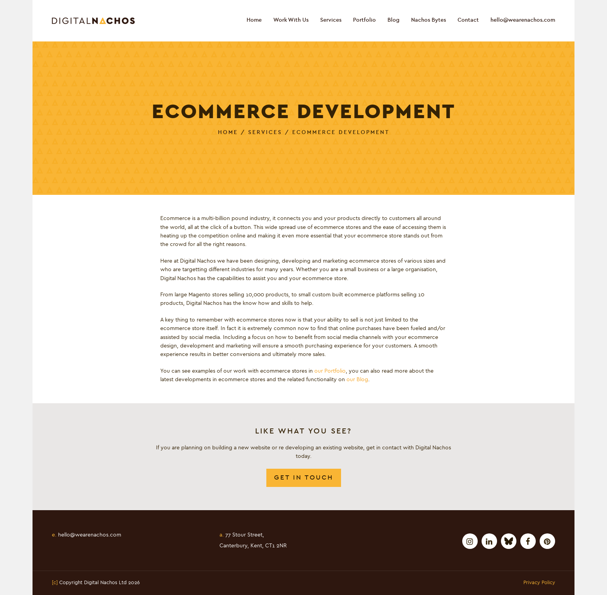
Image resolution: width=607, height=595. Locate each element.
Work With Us (291, 20)
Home (254, 20)
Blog (394, 20)
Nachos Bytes (428, 20)
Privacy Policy (539, 583)
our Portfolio (330, 371)
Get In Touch (303, 477)
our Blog (357, 379)
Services (330, 20)
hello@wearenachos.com (522, 20)
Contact (468, 20)
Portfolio (364, 20)
